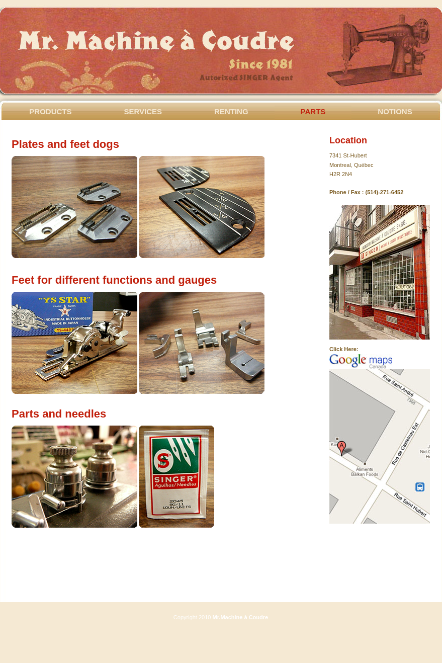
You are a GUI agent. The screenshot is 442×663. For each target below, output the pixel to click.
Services (143, 111)
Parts (313, 111)
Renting (231, 111)
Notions (395, 111)
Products (50, 111)
